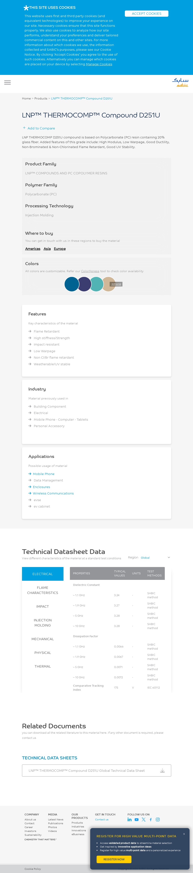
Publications (55, 823)
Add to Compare (41, 128)
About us (30, 819)
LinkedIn (129, 819)
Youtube (136, 819)
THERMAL (43, 666)
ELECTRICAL (42, 574)
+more (116, 284)
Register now (114, 859)
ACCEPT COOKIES (146, 13)
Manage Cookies (99, 64)
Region (133, 557)
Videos (52, 831)
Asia (47, 248)
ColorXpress (90, 271)
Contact (29, 823)
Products (40, 98)
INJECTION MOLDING (43, 622)
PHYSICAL (42, 652)
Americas (32, 248)
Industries (78, 826)
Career (29, 827)
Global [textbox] (145, 557)
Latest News (55, 819)
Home (26, 98)
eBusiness (78, 834)
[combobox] (155, 558)
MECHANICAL (42, 639)
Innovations (79, 830)
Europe (60, 248)
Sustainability (33, 834)
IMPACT (42, 606)
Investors (30, 831)
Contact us (102, 819)
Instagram (158, 819)
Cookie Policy (33, 868)
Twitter (144, 819)
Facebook (151, 819)
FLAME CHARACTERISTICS (42, 590)
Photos (52, 827)
